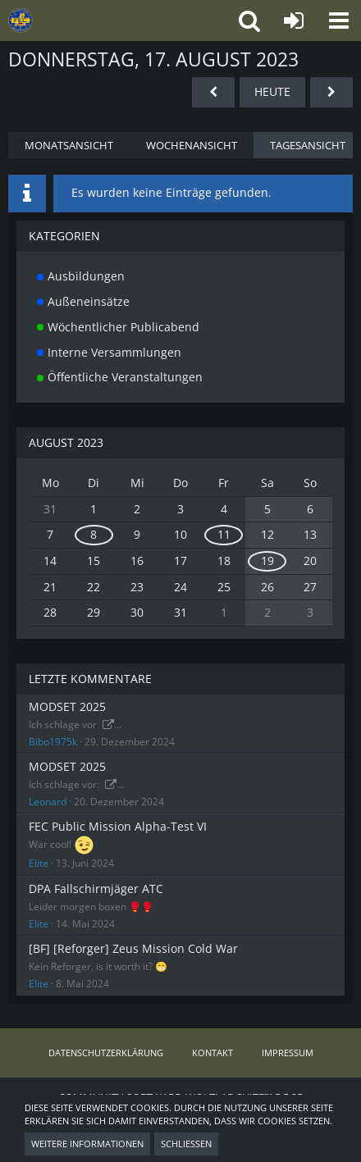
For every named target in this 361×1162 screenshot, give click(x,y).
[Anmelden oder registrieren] (293, 20)
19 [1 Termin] (267, 560)
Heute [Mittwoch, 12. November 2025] (272, 91)
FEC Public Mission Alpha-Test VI (118, 826)
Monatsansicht (69, 145)
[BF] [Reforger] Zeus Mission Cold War (133, 948)
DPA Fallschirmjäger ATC (96, 888)
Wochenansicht (191, 145)
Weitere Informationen (87, 1143)
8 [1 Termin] (93, 534)
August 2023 (66, 442)
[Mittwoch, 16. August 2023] (213, 92)
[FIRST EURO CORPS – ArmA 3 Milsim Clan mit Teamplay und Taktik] (86, 20)
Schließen (186, 1143)
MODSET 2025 (67, 706)
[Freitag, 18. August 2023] (331, 92)
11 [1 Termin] (224, 534)
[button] (338, 20)
